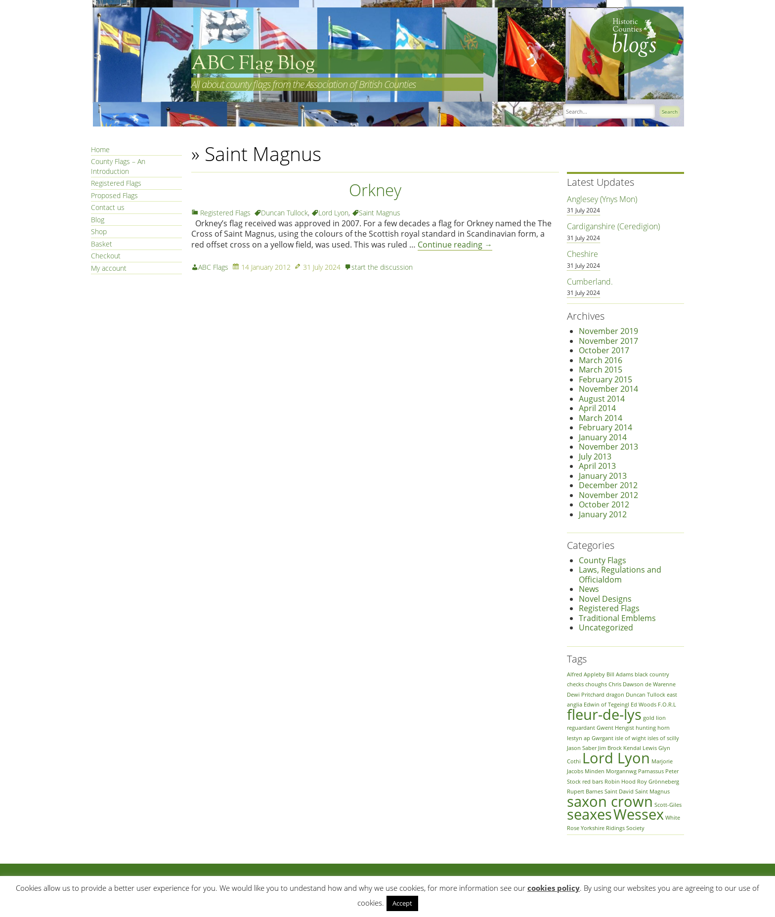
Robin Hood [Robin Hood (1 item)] (620, 781)
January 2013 (603, 475)
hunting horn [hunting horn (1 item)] (653, 727)
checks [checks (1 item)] (575, 684)
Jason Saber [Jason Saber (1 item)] (582, 748)
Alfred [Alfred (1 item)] (574, 674)
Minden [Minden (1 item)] (594, 771)
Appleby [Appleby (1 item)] (594, 674)
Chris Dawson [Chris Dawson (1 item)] (626, 684)
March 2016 (600, 360)
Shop (99, 231)
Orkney (375, 190)
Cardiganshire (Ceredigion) (613, 226)
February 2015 (605, 379)
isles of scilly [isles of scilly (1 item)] (663, 738)
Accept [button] (402, 903)
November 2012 (608, 495)
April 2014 (597, 408)
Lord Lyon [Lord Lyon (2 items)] (616, 758)
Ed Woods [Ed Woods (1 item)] (643, 704)
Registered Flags (116, 183)
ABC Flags (213, 267)
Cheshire (582, 254)
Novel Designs (605, 598)
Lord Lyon (333, 212)
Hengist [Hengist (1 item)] (624, 727)
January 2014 (603, 437)
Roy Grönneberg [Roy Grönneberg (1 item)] (658, 781)
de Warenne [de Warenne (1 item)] (660, 684)
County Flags (602, 560)
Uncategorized (606, 627)
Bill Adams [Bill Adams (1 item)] (619, 674)
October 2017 (604, 350)
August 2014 (602, 398)
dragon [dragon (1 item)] (615, 694)
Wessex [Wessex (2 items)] (638, 814)
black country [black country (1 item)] (652, 674)
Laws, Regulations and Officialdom (620, 574)
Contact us (108, 207)
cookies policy (553, 888)
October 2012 (604, 504)
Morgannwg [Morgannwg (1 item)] (621, 771)
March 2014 (600, 418)
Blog (97, 219)
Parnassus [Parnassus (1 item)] (651, 771)
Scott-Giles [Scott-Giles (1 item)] (668, 804)
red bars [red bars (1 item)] (592, 781)
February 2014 (605, 427)
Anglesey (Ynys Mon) (602, 199)
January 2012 (603, 514)
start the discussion (382, 267)
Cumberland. (590, 281)
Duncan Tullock (284, 212)
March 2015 (600, 369)
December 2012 (608, 485)
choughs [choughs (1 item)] (596, 684)
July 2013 (595, 456)
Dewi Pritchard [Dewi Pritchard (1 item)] (585, 694)
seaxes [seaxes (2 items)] (589, 814)
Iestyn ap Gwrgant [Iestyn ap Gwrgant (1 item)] (590, 738)
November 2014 (608, 388)
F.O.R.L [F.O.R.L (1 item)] (667, 704)
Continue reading (455, 244)
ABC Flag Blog (253, 64)
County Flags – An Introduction (118, 166)
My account (109, 268)
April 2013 (597, 465)
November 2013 (608, 446)
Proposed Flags (114, 195)
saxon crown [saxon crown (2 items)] (610, 801)
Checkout (106, 255)
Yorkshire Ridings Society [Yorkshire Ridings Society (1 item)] (613, 828)
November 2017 (608, 340)
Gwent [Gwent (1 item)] (605, 727)
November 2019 (608, 331)
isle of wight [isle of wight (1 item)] (630, 738)
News (589, 589)
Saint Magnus (379, 212)
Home (100, 149)
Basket (101, 244)
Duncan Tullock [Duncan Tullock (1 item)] (645, 694)
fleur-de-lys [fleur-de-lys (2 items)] (604, 714)
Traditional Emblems (617, 618)
